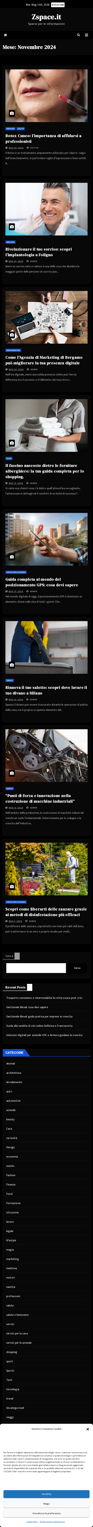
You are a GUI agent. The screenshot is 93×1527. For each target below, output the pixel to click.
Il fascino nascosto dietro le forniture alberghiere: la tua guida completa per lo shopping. (44, 471)
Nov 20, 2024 (16, 369)
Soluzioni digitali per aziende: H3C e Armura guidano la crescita (44, 1035)
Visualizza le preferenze (46, 1513)
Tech (9, 1380)
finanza (10, 1184)
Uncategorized (15, 1408)
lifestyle (11, 1240)
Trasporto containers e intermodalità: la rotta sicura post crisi (44, 998)
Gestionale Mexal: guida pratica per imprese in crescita (39, 1016)
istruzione (12, 1212)
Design (10, 1147)
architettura (13, 1073)
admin (32, 261)
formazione (13, 1203)
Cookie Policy (32, 1521)
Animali (10, 1063)
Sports (10, 1370)
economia (12, 1156)
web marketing (13, 350)
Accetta (46, 1494)
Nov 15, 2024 (16, 483)
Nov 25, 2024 (16, 261)
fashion (10, 1175)
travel (9, 1398)
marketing (12, 1259)
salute (20, 128)
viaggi (10, 1417)
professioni (13, 1296)
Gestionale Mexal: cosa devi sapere (27, 1007)
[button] (88, 1429)
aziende (11, 1110)
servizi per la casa (17, 1333)
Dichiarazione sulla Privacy (52, 1521)
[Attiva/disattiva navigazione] (86, 35)
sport (9, 1361)
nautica (10, 1287)
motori (10, 1277)
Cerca (9, 956)
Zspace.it (46, 17)
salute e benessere (17, 1315)
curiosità (11, 1138)
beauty (10, 1119)
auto (9, 1091)
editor (33, 148)
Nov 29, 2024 (16, 148)
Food (8, 458)
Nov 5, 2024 (15, 921)
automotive (13, 1101)
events (10, 1166)
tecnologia (12, 1389)
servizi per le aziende (15, 572)
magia (10, 1249)
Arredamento (14, 1082)
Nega (46, 1504)
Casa (9, 1128)
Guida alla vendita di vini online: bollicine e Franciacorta (39, 1026)
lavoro (10, 1222)
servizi (9, 680)
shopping (11, 1352)
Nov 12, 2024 (16, 699)
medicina (10, 128)
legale (9, 1231)
